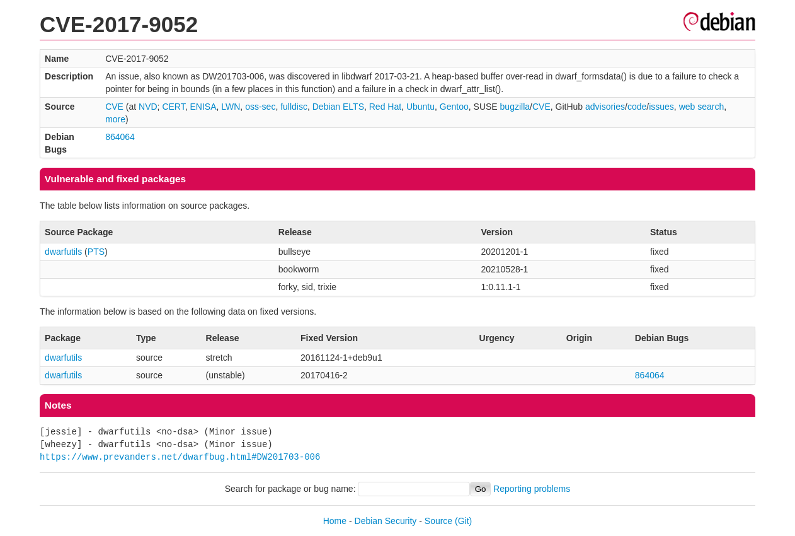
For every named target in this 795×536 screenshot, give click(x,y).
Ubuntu (420, 107)
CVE (114, 107)
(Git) (463, 521)
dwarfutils (63, 252)
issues (661, 107)
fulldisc (293, 107)
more (115, 119)
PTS (96, 252)
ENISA (203, 107)
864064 (120, 137)
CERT (173, 107)
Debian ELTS (338, 107)
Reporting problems (531, 489)
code (636, 107)
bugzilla (515, 107)
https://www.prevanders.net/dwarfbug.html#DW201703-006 (180, 457)
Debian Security (386, 521)
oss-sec (260, 107)
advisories (605, 107)
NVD (148, 107)
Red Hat (385, 107)
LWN (230, 107)
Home (334, 521)
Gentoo (454, 107)
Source (438, 521)
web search (701, 107)
